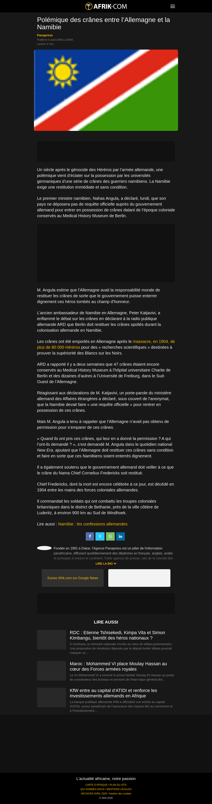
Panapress (45, 35)
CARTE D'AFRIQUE (96, 784)
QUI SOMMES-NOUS (93, 789)
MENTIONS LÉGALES (119, 789)
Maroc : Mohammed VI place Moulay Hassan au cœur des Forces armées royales (118, 666)
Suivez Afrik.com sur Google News (72, 578)
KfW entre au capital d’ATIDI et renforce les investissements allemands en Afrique (113, 693)
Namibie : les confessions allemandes (93, 524)
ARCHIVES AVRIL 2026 (94, 793)
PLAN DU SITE (118, 784)
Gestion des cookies (120, 793)
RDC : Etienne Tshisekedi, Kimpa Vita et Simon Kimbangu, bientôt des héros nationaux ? (117, 635)
